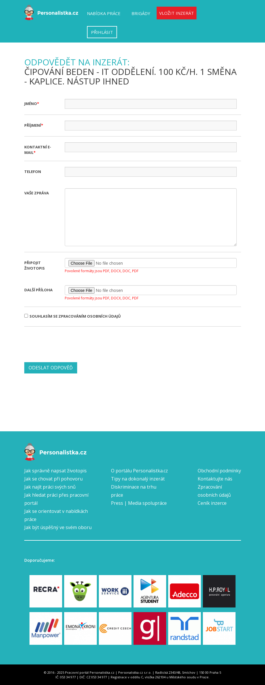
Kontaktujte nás (215, 479)
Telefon (32, 171)
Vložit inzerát (176, 13)
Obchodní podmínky (219, 470)
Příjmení (32, 125)
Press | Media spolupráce (139, 503)
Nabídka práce (104, 13)
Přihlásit (102, 32)
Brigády (140, 13)
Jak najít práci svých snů (50, 487)
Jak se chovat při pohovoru (53, 479)
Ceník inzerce (212, 503)
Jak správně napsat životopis (55, 470)
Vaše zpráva (36, 193)
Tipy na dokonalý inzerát (138, 479)
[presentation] (68, 343)
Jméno (30, 103)
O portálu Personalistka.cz (139, 470)
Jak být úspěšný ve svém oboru (58, 527)
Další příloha (38, 289)
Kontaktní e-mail (37, 149)
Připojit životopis (34, 265)
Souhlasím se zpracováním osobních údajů (72, 316)
